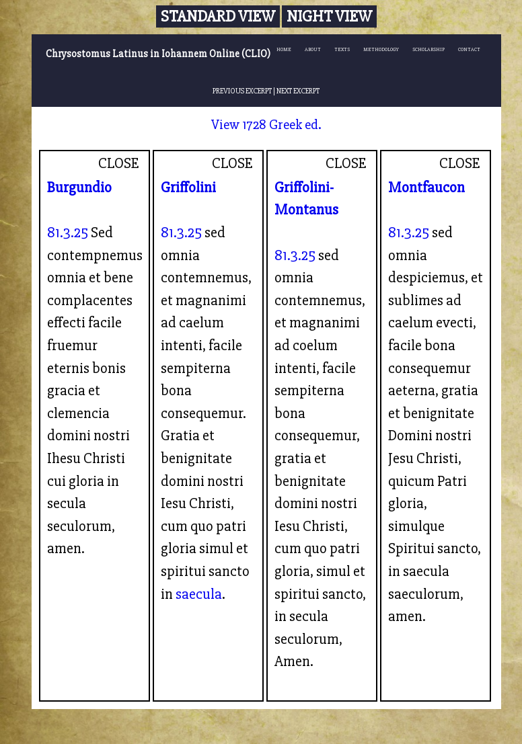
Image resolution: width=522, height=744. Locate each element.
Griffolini (188, 187)
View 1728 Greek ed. (266, 124)
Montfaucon (426, 187)
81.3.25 (67, 232)
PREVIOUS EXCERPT (242, 90)
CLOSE (118, 163)
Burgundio (79, 187)
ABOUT (313, 49)
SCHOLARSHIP (428, 49)
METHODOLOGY (381, 49)
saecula (199, 594)
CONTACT (469, 49)
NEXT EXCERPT (298, 90)
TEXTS (342, 49)
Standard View (218, 16)
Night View (329, 16)
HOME (283, 49)
